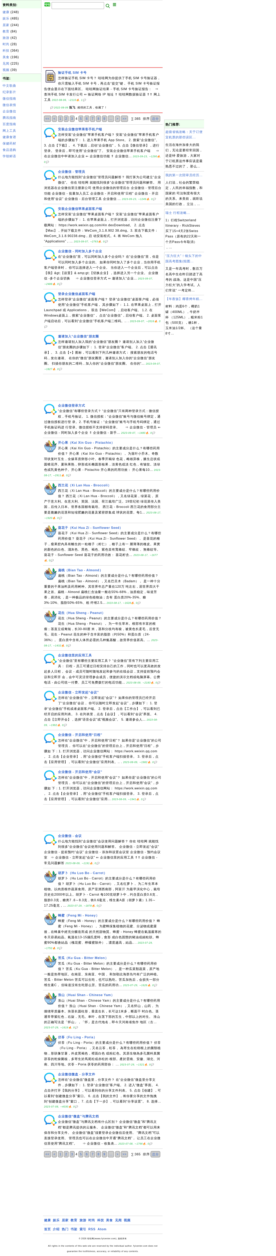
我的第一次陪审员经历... (183, 175)
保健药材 (9, 143)
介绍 (56, 1229)
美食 (6, 57)
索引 (83, 1229)
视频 (6, 70)
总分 (155, 118)
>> (124, 118)
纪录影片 (9, 92)
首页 (47, 1229)
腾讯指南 (9, 117)
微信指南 (9, 98)
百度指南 (9, 124)
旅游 (6, 37)
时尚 (6, 44)
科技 (6, 50)
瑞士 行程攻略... (177, 212)
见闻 (6, 63)
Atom (102, 1229)
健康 (6, 12)
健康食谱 (9, 137)
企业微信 (9, 111)
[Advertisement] (21, 220)
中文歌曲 (9, 85)
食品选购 (9, 149)
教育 (6, 31)
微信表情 (9, 105)
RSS (91, 1229)
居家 (6, 25)
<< (47, 118)
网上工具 (9, 130)
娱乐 (6, 18)
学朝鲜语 (9, 156)
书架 (74, 1229)
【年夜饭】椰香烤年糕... (183, 299)
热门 (65, 1229)
